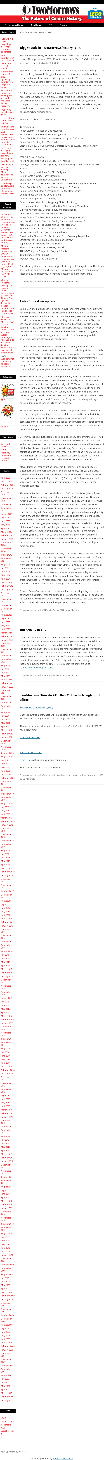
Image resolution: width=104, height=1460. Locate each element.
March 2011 (6, 1201)
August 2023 (6, 614)
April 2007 (5, 1389)
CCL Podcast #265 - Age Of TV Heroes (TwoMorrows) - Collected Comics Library (7, 222)
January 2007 (7, 1400)
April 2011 (5, 1197)
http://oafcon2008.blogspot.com (36, 667)
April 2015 (5, 1012)
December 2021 (6, 691)
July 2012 (5, 1139)
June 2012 (5, 1143)
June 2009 (5, 1281)
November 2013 (6, 1084)
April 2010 (5, 1247)
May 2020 (5, 767)
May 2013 (5, 1102)
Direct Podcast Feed (30, 737)
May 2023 (5, 625)
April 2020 (5, 770)
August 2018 (6, 850)
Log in (4, 1417)
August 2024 (6, 564)
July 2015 (5, 1001)
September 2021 (6, 707)
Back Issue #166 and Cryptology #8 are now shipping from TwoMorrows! (7, 154)
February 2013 (7, 1113)
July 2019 (5, 807)
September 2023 (6, 610)
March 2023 (6, 632)
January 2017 (7, 925)
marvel (74, 775)
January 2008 (7, 1349)
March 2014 (6, 1066)
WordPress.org (7, 1432)
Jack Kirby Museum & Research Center (6, 456)
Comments (6, 1426)
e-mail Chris (26, 759)
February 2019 (7, 821)
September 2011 (6, 1181)
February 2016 (7, 972)
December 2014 (6, 1028)
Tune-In (64, 25)
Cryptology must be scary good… (7, 112)
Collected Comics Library (5, 447)
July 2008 (5, 1328)
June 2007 (5, 1382)
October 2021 (7, 702)
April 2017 (5, 915)
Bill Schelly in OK (33, 630)
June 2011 (5, 1193)
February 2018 (7, 871)
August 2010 (6, 1233)
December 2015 (6, 981)
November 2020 (6, 748)
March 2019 (6, 817)
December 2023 (6, 594)
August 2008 (6, 1324)
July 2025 (5, 517)
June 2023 (5, 622)
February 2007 (7, 1396)
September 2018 (6, 845)
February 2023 (7, 636)
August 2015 (6, 998)
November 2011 (6, 1172)
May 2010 (5, 1244)
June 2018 (5, 857)
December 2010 (6, 1213)
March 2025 (6, 531)
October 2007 (7, 1365)
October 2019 (7, 793)
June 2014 (5, 1055)
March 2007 (6, 1393)
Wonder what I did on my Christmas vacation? (7, 362)
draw (68, 775)
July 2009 (5, 1278)
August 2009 (6, 1274)
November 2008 (6, 1310)
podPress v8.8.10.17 (63, 1458)
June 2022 (5, 672)
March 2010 (6, 1251)
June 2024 (5, 571)
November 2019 (6, 789)
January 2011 (7, 1208)
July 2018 (5, 854)
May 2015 (5, 1008)
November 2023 (6, 600)
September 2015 (6, 993)
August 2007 (6, 1375)
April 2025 (5, 528)
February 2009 (7, 1295)
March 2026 (6, 481)
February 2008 (7, 1346)
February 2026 (7, 485)
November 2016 (6, 936)
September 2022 (6, 660)
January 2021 (7, 737)
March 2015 (6, 1016)
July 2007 (5, 1378)
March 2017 (6, 918)
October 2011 (7, 1177)
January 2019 (7, 824)
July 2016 (5, 954)
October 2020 (7, 753)
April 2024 (5, 578)
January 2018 (7, 875)
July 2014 (5, 1052)
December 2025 (6, 493)
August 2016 (6, 951)
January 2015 (7, 1023)
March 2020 (6, 774)
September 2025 (6, 509)
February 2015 (7, 1019)
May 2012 (5, 1146)
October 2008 (7, 1315)
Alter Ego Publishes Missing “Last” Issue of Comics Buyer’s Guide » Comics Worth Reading (7, 327)
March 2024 (6, 582)
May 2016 (5, 962)
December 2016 (6, 930)
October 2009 (7, 1264)
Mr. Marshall (28, 778)
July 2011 (5, 1190)
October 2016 (7, 941)
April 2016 (5, 965)
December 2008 (6, 1304)
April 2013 (5, 1106)
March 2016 (6, 969)
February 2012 (7, 1157)
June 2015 (5, 1005)
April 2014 (5, 1062)
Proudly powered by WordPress (14, 1451)
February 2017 (7, 922)
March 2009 (6, 1292)
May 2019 (5, 810)
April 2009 (5, 1288)
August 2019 (6, 803)
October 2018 (7, 840)
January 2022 (7, 686)
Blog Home (36, 25)
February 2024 (7, 585)
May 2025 (5, 524)
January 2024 (7, 589)
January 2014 (7, 1073)
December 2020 (6, 742)
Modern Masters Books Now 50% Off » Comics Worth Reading (7, 252)
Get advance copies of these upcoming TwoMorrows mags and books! (7, 79)
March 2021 (6, 730)
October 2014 (7, 1038)
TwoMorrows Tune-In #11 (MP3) (36, 707)
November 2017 (6, 886)
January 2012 (7, 1161)
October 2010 (7, 1223)
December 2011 (6, 1166)
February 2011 (7, 1204)
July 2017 (5, 904)
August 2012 (6, 1136)
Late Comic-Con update (37, 301)
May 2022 (5, 676)
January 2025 (7, 539)
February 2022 (7, 683)
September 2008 (6, 1320)
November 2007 (6, 1360)
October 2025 (7, 504)
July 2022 (5, 669)
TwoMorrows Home (14, 25)
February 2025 (7, 535)
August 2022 (6, 665)
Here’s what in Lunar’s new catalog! (7, 121)
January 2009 (7, 1299)
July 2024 (5, 568)
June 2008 (5, 1331)
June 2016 (5, 958)
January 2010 (7, 1254)
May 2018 (5, 861)
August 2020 (6, 756)
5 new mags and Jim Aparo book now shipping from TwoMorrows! (7, 188)
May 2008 (5, 1335)
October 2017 (7, 891)
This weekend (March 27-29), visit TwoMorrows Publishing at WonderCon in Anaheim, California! (8, 135)
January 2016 (7, 976)
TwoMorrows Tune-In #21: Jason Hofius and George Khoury (7, 237)
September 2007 (6, 1370)
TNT (50, 25)
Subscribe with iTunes (31, 752)
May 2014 (5, 1059)
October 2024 (7, 554)
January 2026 (7, 488)
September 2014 (6, 1043)
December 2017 (6, 880)
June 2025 (5, 521)
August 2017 (6, 900)
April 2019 (5, 814)
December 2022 (6, 644)
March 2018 (6, 868)
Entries (6, 1421)
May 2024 (5, 575)
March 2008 (6, 1342)
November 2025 (6, 499)
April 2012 (5, 1150)
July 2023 (5, 618)
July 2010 (5, 1237)
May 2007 (5, 1386)
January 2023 (7, 640)
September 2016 (6, 946)
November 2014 (6, 1034)
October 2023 (7, 605)
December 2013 (6, 1078)
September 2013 (6, 1090)
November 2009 (6, 1259)
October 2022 (7, 655)
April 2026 (5, 477)
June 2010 (5, 1240)
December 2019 (6, 782)
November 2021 (6, 697)
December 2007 (6, 1354)
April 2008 (5, 1339)
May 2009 (5, 1285)
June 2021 (5, 719)
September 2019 (6, 798)
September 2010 (6, 1228)
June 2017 (5, 907)
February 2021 (7, 733)
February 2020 (7, 777)
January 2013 (7, 1117)
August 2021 (6, 712)
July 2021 (5, 715)
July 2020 (5, 760)
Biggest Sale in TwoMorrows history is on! (50, 48)
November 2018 (6, 835)
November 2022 (6, 650)
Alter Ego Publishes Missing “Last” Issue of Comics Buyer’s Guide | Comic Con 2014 (7, 289)
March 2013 (6, 1109)
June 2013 (5, 1099)
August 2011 (6, 1186)
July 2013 (5, 1095)
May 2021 (5, 722)
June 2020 (5, 763)
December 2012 (6, 1121)
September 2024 (6, 559)
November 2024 (6, 550)
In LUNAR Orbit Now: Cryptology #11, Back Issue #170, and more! (8, 45)
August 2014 (6, 1048)
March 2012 (6, 1154)
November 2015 (6, 987)
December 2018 (6, 829)
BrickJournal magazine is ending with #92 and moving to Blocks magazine (6, 98)
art (63, 775)
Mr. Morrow (73, 281)
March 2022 (6, 679)
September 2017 (6, 896)
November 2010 (6, 1219)
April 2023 (5, 629)
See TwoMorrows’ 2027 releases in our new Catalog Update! (7, 61)
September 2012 (6, 1131)
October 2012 (7, 1126)
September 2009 (6, 1269)
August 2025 (6, 514)
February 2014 (7, 1070)
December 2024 (6, 543)
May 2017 (5, 911)
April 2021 (5, 726)
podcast (83, 775)
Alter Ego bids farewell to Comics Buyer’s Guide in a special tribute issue (7, 306)
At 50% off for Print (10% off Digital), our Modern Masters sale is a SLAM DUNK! (7, 267)
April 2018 (5, 864)
